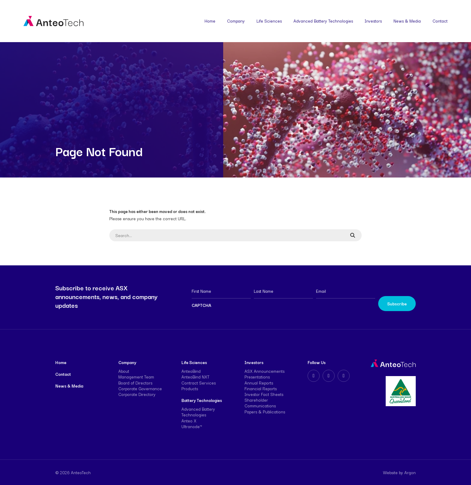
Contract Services (198, 382)
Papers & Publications (265, 411)
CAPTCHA (201, 305)
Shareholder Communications (260, 403)
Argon (410, 472)
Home (210, 20)
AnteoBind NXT (195, 376)
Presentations (257, 376)
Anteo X (188, 420)
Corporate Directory (137, 394)
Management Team (136, 376)
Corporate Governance (140, 388)
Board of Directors (135, 382)
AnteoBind (191, 371)
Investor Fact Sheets (264, 394)
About (123, 371)
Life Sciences (269, 20)
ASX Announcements (264, 371)
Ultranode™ (191, 426)
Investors (373, 20)
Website (390, 472)
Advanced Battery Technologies (323, 20)
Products (189, 388)
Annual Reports (259, 382)
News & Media (407, 20)
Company (236, 20)
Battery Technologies (201, 400)
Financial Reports (261, 388)
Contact (440, 20)
